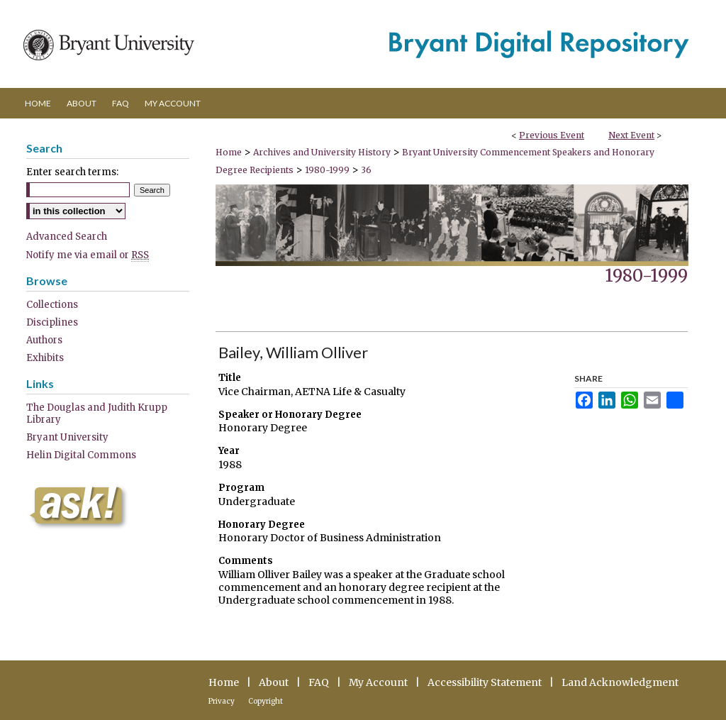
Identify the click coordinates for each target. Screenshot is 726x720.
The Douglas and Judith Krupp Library (96, 413)
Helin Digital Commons (81, 455)
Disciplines (52, 322)
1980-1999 (328, 170)
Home (229, 152)
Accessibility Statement (485, 682)
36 (366, 170)
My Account (378, 682)
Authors (44, 340)
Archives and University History (323, 152)
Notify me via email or (87, 255)
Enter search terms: (72, 172)
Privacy (221, 701)
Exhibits (45, 358)
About (274, 682)
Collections (52, 305)
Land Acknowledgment (620, 682)
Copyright (265, 701)
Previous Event (551, 135)
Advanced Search (66, 237)
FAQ (318, 682)
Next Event (631, 135)
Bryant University (67, 437)
